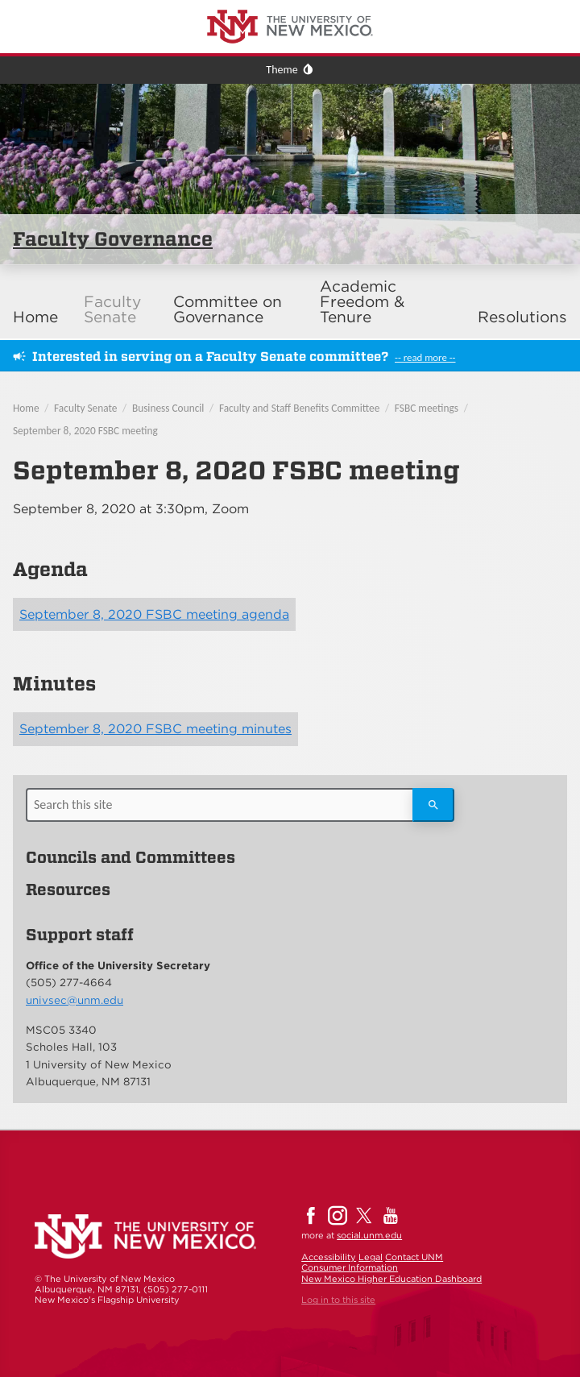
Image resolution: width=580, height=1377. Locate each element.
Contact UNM (414, 1257)
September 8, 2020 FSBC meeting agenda (154, 614)
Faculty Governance (113, 239)
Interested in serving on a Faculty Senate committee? (210, 356)
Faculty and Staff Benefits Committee (299, 408)
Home (35, 317)
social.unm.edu (369, 1235)
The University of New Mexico (76, 3)
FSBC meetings (426, 408)
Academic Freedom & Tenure (362, 301)
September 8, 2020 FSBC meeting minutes (155, 728)
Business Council (168, 408)
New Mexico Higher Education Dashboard (391, 1278)
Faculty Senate (112, 309)
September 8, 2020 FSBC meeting (85, 431)
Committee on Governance (227, 309)
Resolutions (522, 317)
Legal (370, 1257)
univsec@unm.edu (74, 999)
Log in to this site (338, 1299)
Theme (281, 70)
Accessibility (328, 1257)
